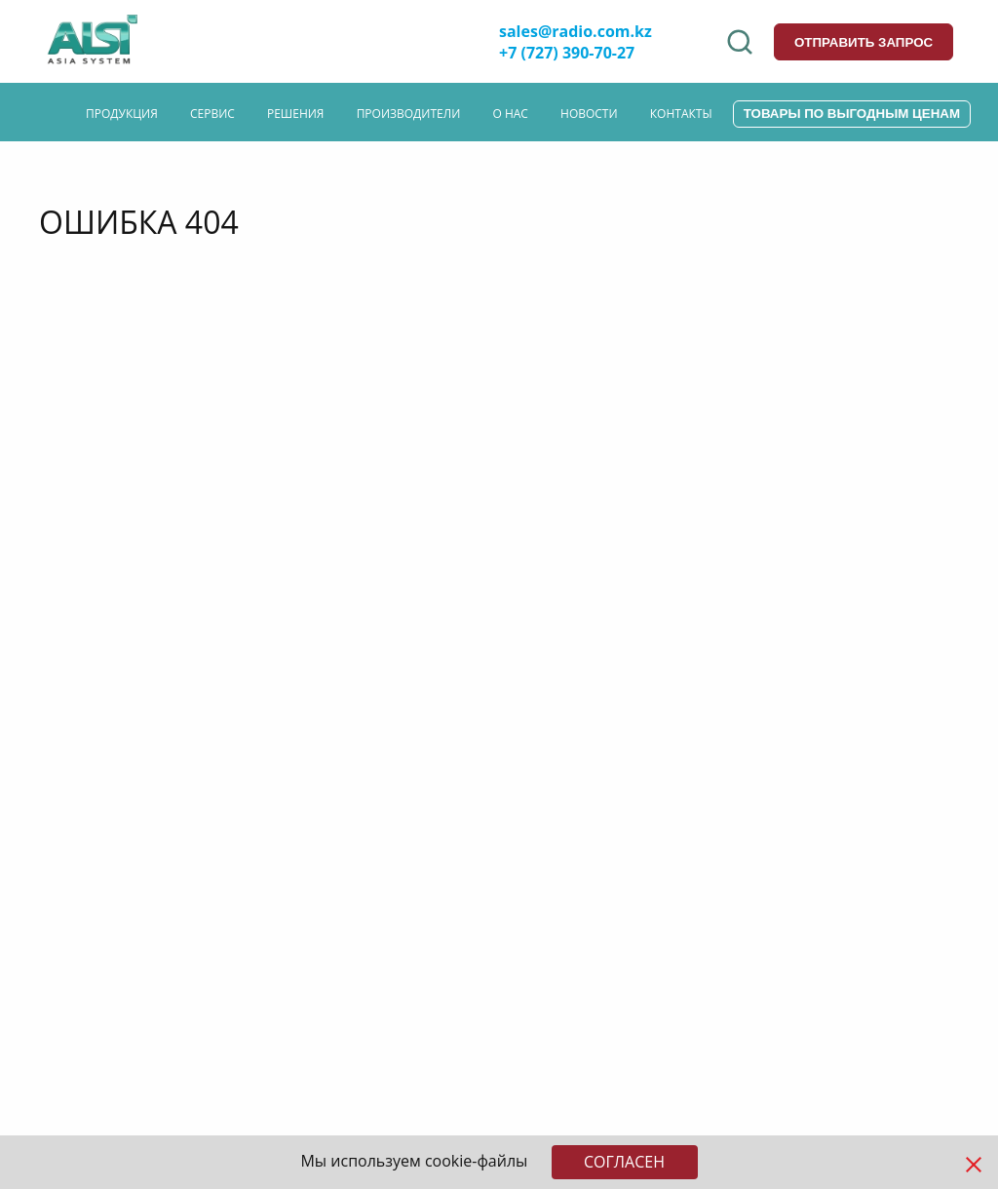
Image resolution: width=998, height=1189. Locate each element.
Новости (589, 113)
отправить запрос (863, 42)
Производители (409, 113)
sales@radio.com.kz (575, 31)
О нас (509, 113)
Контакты (681, 113)
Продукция (122, 113)
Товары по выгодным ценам (852, 113)
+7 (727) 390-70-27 (566, 52)
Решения (296, 113)
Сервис (212, 113)
